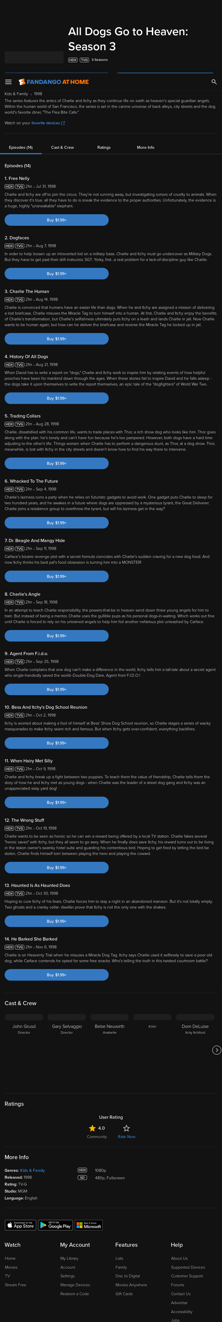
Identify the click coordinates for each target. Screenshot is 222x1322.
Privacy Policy (193, 1265)
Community (97, 1063)
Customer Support (187, 1202)
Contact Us (180, 1220)
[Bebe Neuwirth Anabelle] (109, 977)
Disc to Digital (128, 1202)
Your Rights (173, 1271)
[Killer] (152, 977)
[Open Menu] (8, 8)
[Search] (214, 8)
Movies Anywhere (131, 1211)
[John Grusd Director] (24, 977)
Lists (119, 1185)
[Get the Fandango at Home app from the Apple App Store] (20, 1151)
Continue (131, 1312)
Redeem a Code (74, 1220)
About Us (179, 1185)
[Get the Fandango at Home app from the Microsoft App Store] (89, 1151)
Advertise (179, 1229)
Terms (111, 1265)
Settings (67, 1202)
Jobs (175, 1247)
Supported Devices (188, 1194)
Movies (11, 1194)
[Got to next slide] (216, 977)
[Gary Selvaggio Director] (66, 977)
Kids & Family (32, 1097)
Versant (47, 1265)
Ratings (104, 74)
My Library (69, 1185)
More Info (145, 74)
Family (121, 1194)
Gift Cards (124, 1220)
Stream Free (15, 1211)
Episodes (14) (21, 74)
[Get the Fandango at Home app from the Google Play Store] (55, 1151)
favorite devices (48, 49)
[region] (111, 1289)
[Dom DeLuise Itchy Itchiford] (195, 977)
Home (10, 1185)
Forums (177, 1211)
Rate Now (126, 1063)
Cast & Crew (62, 74)
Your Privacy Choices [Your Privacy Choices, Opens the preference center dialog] (89, 1312)
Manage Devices (75, 1211)
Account (67, 1194)
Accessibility (182, 1238)
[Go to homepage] (53, 8)
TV (7, 1202)
